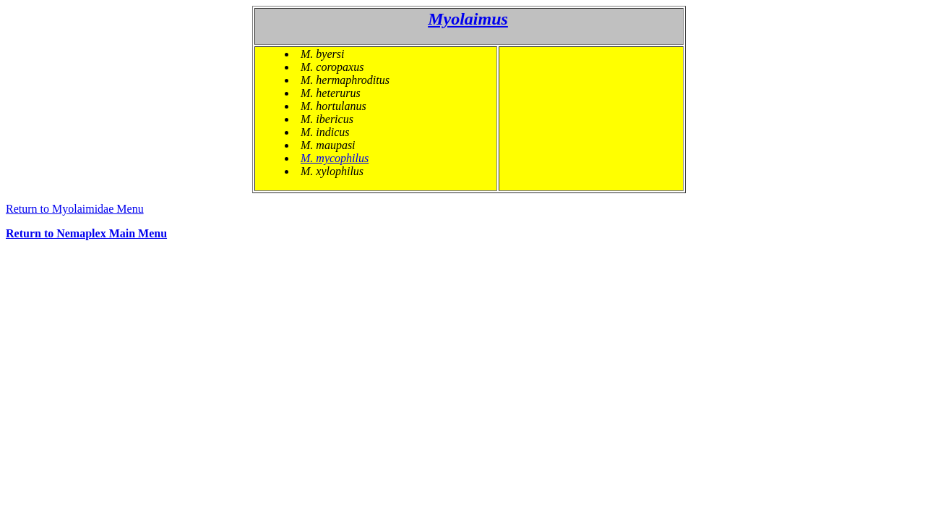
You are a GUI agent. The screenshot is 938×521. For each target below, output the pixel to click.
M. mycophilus (335, 158)
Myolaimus (468, 18)
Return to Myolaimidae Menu (75, 209)
